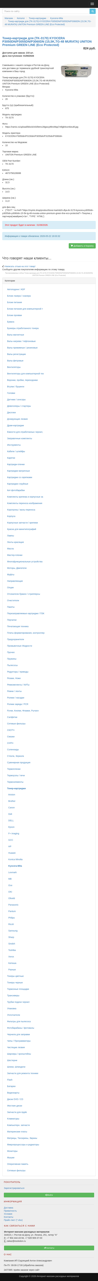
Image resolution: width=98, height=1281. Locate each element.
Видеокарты (13, 1092)
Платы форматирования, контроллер (25, 633)
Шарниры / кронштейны (19, 1054)
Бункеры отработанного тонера (23, 328)
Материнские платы (17, 1131)
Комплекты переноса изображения (24, 503)
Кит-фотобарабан (16, 490)
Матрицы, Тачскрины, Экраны (22, 1138)
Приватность (10, 1211)
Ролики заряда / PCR (17, 704)
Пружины (11, 659)
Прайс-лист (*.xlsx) (13, 1220)
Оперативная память (17, 1164)
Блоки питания (14, 302)
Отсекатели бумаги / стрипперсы (23, 594)
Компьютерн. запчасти (18, 1125)
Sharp (10, 937)
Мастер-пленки (14, 555)
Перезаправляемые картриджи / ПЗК (25, 613)
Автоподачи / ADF (16, 289)
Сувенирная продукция (18, 762)
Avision (11, 794)
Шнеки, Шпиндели (16, 1067)
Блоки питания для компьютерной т (25, 309)
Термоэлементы (15, 782)
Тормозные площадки (18, 989)
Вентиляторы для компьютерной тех (25, 373)
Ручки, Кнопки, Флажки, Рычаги (23, 710)
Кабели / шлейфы (16, 451)
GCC (10, 840)
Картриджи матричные (18, 471)
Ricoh (10, 924)
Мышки (10, 1157)
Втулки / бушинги (15, 386)
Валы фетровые (15, 360)
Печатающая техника (17, 626)
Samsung (12, 930)
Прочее (11, 652)
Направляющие (15, 581)
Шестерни (12, 1060)
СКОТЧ (10, 730)
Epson (10, 827)
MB (9, 879)
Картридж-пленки (16, 464)
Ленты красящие (15, 542)
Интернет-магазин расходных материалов (58, 1276)
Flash (9, 1080)
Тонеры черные (15, 982)
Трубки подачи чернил (18, 1002)
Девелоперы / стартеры (19, 406)
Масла (10, 548)
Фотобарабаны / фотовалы (20, 1028)
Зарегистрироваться (14, 1188)
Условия (8, 1214)
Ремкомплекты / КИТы (18, 684)
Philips (11, 917)
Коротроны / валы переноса (21, 509)
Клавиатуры (13, 1118)
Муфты (10, 574)
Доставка (8, 1207)
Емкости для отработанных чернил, (25, 432)
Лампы (10, 535)
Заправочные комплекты (19, 438)
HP (9, 846)
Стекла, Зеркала (15, 756)
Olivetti (11, 898)
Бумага (10, 322)
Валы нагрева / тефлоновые (21, 341)
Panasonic (12, 905)
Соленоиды (13, 749)
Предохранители (15, 639)
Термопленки (13, 769)
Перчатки (11, 620)
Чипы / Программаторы (18, 1041)
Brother (11, 801)
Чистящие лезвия (16, 1047)
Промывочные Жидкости (19, 646)
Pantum (11, 911)
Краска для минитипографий (21, 529)
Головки (11, 393)
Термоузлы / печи (16, 775)
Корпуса (11, 516)
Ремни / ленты (14, 691)
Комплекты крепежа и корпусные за (25, 497)
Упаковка (11, 1008)
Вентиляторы (14, 367)
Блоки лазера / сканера (19, 296)
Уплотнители (13, 1015)
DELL (10, 820)
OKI (9, 892)
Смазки (11, 736)
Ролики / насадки (15, 697)
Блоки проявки (14, 315)
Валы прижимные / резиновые (22, 347)
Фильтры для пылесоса (19, 1021)
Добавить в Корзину (82, 246)
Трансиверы (13, 995)
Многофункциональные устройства (24, 561)
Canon (11, 807)
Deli (9, 814)
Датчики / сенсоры (16, 399)
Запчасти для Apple (17, 1112)
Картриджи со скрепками (19, 477)
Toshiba (11, 950)
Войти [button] (49, 1195)
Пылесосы (12, 665)
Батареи (11, 1086)
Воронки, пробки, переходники (22, 380)
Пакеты (11, 607)
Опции (10, 587)
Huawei (11, 853)
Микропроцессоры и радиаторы (23, 1144)
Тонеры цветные (15, 976)
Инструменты (14, 445)
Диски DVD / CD (15, 1099)
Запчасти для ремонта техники (22, 1073)
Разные (11, 969)
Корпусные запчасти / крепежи (22, 522)
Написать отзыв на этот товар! (20, 266)
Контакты (8, 1217)
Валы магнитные (15, 334)
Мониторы (12, 1151)
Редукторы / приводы (17, 672)
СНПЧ (10, 743)
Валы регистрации (16, 354)
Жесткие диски (14, 1105)
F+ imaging (13, 833)
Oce (9, 885)
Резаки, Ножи (14, 678)
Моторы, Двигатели (17, 568)
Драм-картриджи (15, 425)
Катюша (11, 963)
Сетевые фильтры (16, 723)
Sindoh (11, 943)
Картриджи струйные (17, 484)
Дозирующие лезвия (17, 419)
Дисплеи (11, 412)
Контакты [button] (49, 1248)
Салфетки (12, 717)
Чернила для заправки (18, 1034)
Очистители (13, 600)
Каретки (11, 458)
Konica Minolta (15, 859)
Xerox (10, 956)
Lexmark (12, 872)
